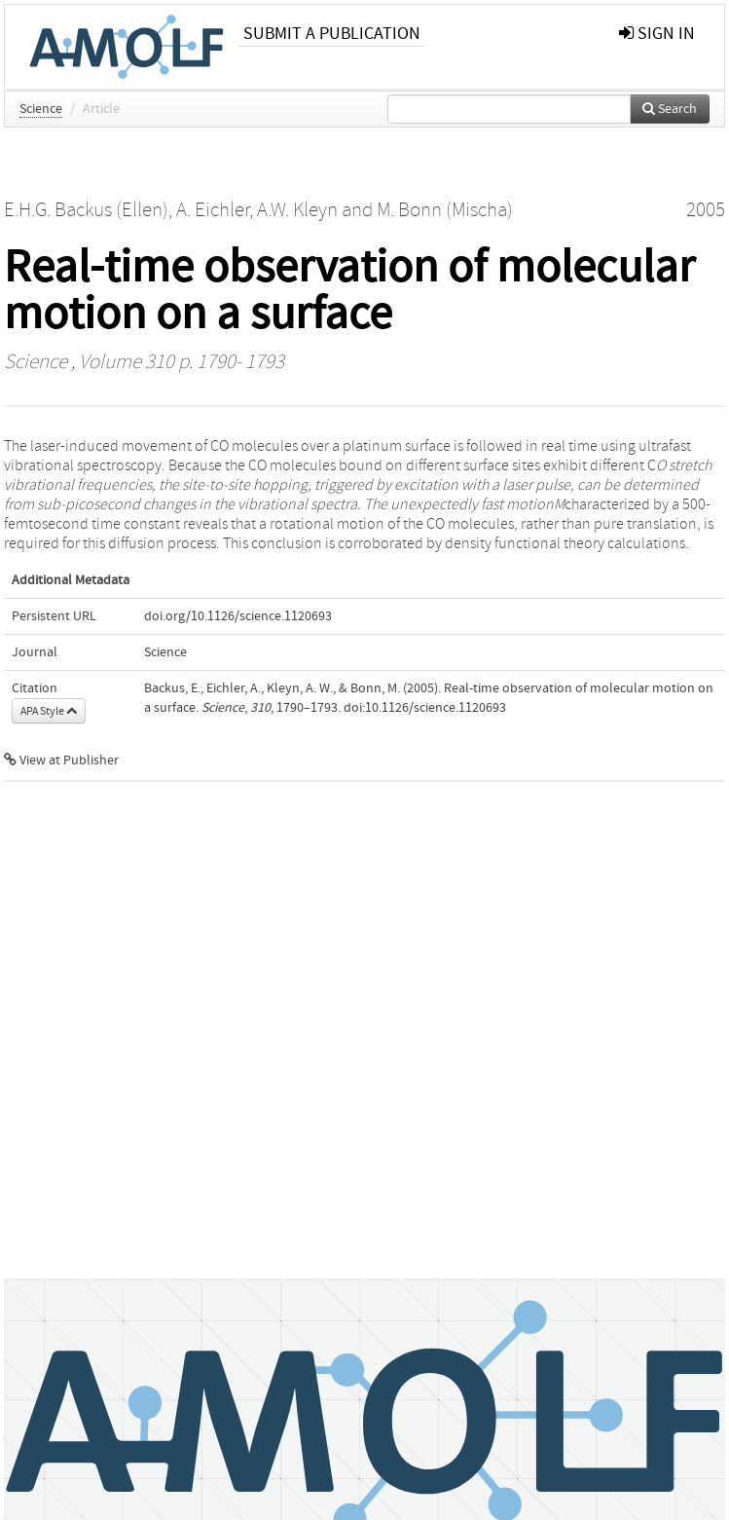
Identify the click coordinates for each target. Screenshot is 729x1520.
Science (40, 109)
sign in (657, 33)
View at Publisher (61, 760)
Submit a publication (331, 33)
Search (669, 109)
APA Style (48, 711)
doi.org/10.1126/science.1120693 (238, 616)
